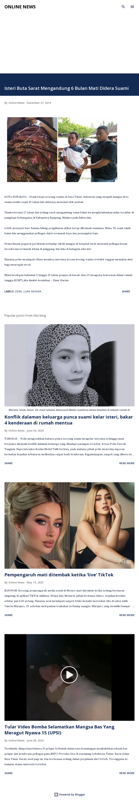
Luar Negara (32, 291)
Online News (20, 7)
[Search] (123, 6)
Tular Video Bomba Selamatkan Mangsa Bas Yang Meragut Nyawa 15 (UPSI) (59, 730)
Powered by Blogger (69, 794)
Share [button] (126, 291)
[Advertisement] (69, 45)
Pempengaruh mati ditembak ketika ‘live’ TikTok (58, 575)
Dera (18, 291)
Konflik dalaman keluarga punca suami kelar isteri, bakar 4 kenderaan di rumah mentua (68, 420)
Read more (127, 463)
